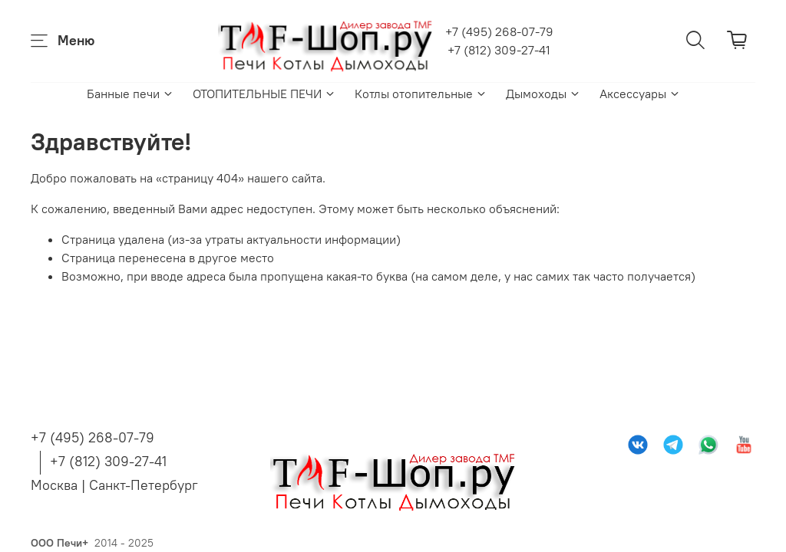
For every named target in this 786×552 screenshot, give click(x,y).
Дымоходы (543, 93)
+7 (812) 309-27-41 (498, 50)
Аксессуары (640, 93)
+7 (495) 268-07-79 (499, 31)
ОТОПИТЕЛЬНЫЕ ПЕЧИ (264, 93)
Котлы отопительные (421, 93)
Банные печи (130, 93)
